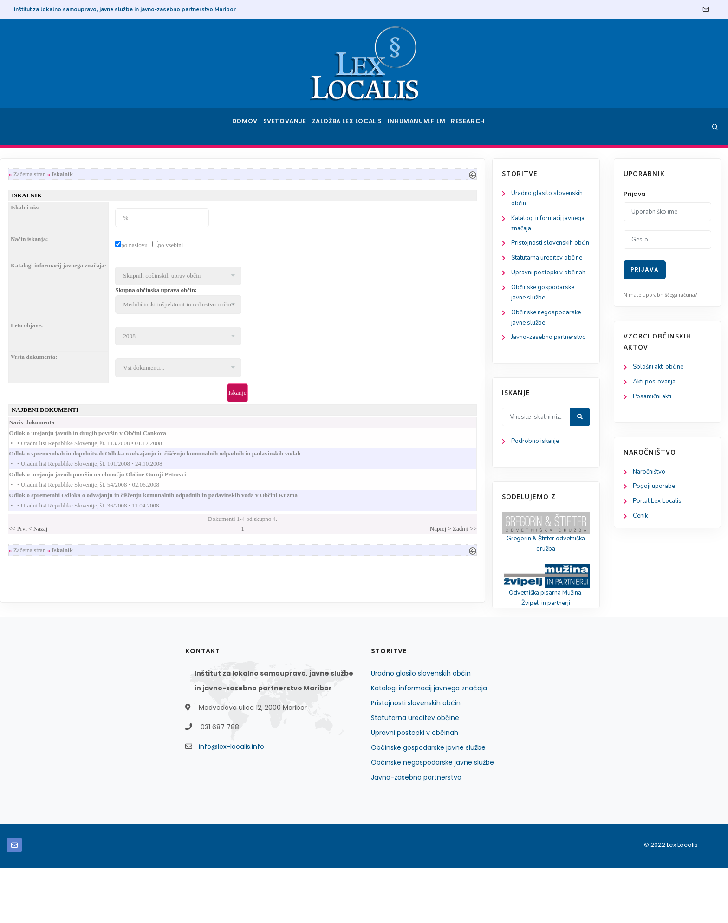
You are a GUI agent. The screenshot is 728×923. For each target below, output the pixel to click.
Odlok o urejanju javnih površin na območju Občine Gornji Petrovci (231, 481)
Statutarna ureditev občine (415, 772)
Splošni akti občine (660, 367)
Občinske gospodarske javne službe (428, 802)
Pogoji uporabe (655, 489)
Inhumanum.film (418, 126)
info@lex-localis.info (231, 801)
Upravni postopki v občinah (414, 787)
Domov (243, 126)
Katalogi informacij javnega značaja (429, 743)
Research (471, 126)
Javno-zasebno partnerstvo (416, 832)
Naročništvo (650, 474)
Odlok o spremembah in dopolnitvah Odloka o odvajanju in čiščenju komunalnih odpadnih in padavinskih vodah (289, 458)
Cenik (641, 520)
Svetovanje (287, 126)
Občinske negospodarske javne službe (432, 817)
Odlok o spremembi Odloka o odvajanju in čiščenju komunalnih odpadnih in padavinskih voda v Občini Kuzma (287, 503)
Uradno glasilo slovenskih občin (421, 728)
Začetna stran (154, 173)
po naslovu (259, 246)
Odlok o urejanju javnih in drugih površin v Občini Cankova (221, 437)
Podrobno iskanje (51, 492)
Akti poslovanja (655, 382)
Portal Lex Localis (659, 504)
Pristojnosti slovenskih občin (416, 757)
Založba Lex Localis (350, 126)
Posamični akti (653, 398)
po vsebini (295, 246)
